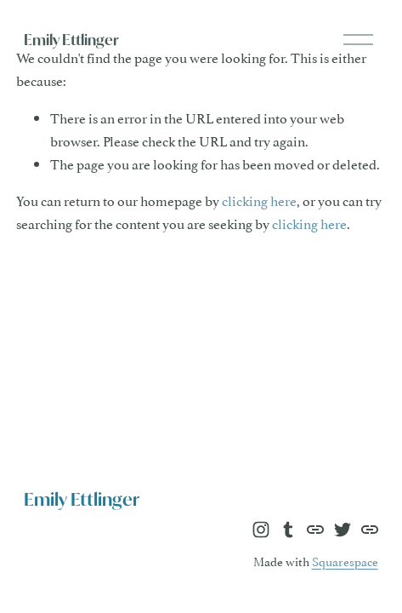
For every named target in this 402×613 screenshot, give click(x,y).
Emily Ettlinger (71, 39)
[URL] (315, 529)
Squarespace (345, 561)
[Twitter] (342, 529)
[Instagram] (260, 529)
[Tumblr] (288, 529)
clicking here (259, 200)
